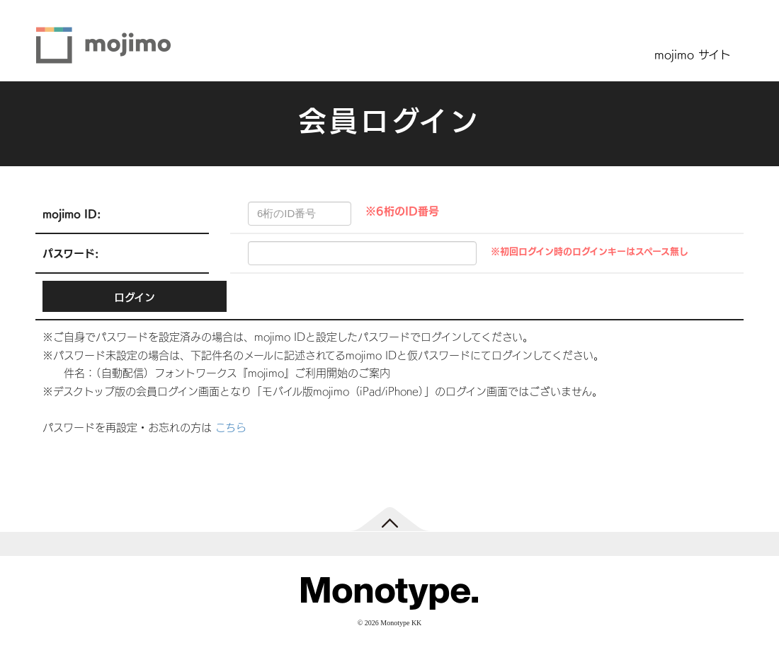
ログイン (134, 296)
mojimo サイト (692, 54)
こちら (230, 427)
